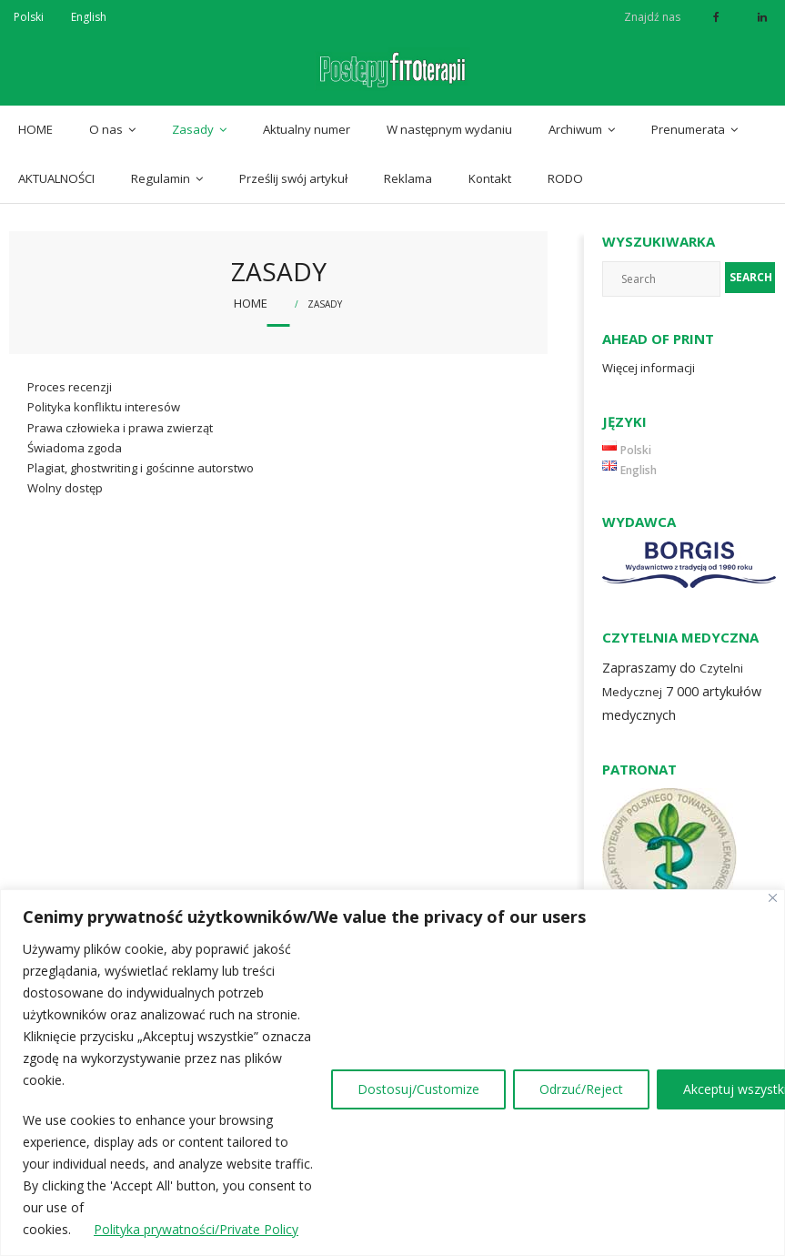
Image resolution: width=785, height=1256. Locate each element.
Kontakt (489, 178)
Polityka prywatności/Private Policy (196, 1229)
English (88, 17)
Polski (29, 17)
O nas (106, 129)
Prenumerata (688, 129)
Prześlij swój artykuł (293, 178)
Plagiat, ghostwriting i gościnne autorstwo (140, 468)
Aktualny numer (306, 129)
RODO (565, 178)
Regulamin (160, 178)
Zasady (193, 129)
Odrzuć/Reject (581, 1089)
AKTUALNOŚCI (56, 178)
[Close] (773, 898)
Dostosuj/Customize (418, 1089)
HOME (35, 129)
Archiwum (575, 129)
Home (250, 303)
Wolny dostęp (65, 488)
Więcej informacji (648, 368)
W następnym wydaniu (449, 129)
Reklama (408, 178)
